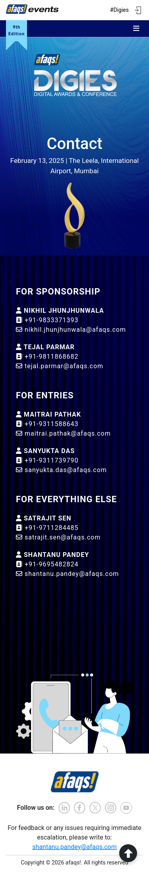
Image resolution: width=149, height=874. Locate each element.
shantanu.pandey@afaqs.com (74, 847)
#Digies (119, 10)
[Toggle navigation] (136, 28)
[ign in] (138, 10)
